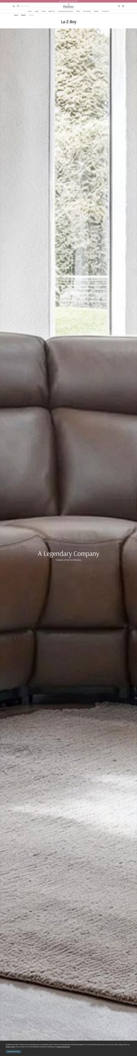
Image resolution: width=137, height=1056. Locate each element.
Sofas (30, 11)
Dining (43, 11)
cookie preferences (63, 1047)
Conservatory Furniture (65, 11)
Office (78, 11)
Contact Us (105, 11)
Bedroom (52, 11)
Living (36, 11)
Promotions (87, 11)
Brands (96, 11)
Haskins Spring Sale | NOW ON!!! (68, 1)
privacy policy (10, 1047)
